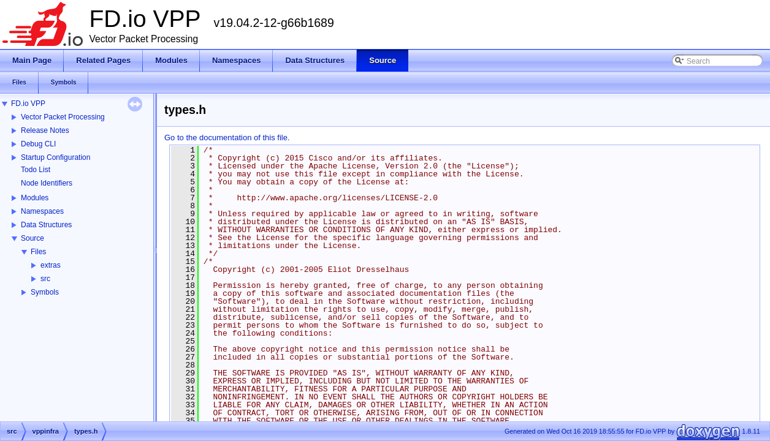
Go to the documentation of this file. (227, 137)
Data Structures (46, 225)
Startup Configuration (55, 157)
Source (32, 238)
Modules (34, 198)
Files (38, 251)
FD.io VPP (28, 103)
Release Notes (45, 130)
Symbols (45, 292)
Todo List (35, 169)
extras (50, 265)
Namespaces (42, 211)
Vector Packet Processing (63, 117)
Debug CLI (38, 144)
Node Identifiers (46, 183)
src (45, 278)
